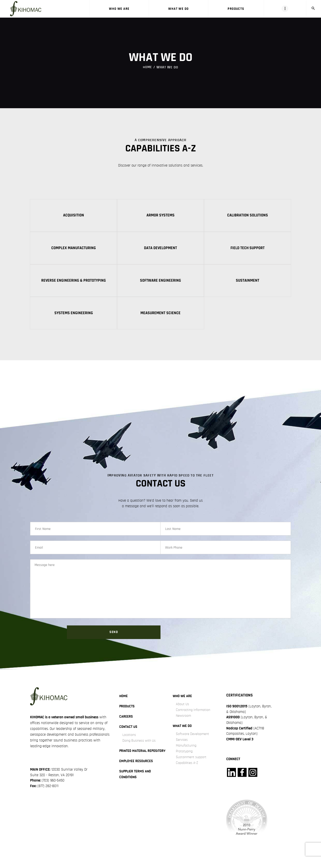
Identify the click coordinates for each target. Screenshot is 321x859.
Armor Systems (160, 216)
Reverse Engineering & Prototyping (73, 281)
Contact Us (128, 733)
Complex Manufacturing (73, 248)
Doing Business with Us (140, 747)
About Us (183, 710)
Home (147, 67)
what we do (183, 732)
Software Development (193, 740)
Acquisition (73, 216)
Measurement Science (160, 314)
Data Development (160, 248)
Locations (129, 741)
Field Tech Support (247, 248)
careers (126, 723)
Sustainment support (192, 763)
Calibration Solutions (247, 216)
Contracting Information (194, 716)
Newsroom (184, 722)
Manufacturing (187, 752)
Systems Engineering (73, 314)
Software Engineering (160, 281)
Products (127, 713)
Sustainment (247, 281)
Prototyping (185, 758)
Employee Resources (136, 773)
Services (182, 746)
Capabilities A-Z (188, 769)
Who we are (183, 702)
